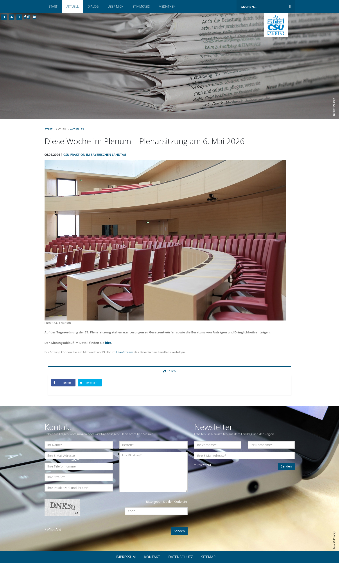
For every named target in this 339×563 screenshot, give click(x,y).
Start (53, 6)
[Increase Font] (19, 17)
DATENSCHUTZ (180, 556)
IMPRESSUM (126, 556)
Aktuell (72, 6)
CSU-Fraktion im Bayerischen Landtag (94, 154)
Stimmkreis (141, 6)
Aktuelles (77, 129)
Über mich (116, 6)
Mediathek (167, 6)
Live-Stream (125, 352)
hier (108, 343)
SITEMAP (208, 556)
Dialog (93, 6)
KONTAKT (152, 556)
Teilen (169, 371)
